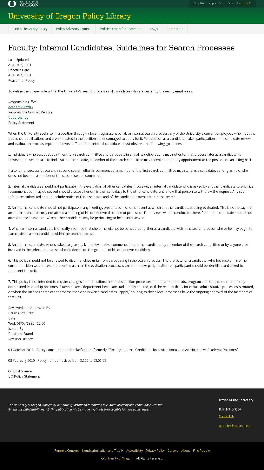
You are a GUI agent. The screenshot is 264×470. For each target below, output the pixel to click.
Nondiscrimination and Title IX (102, 450)
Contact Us (174, 28)
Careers (173, 450)
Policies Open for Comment (121, 28)
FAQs (154, 28)
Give (230, 3)
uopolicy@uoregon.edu (235, 425)
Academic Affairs (20, 107)
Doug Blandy (18, 117)
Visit (221, 3)
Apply (212, 3)
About (185, 450)
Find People (201, 450)
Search (241, 3)
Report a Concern (66, 450)
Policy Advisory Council (73, 28)
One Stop (199, 3)
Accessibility (134, 450)
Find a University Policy (30, 28)
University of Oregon (118, 458)
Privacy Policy (155, 450)
